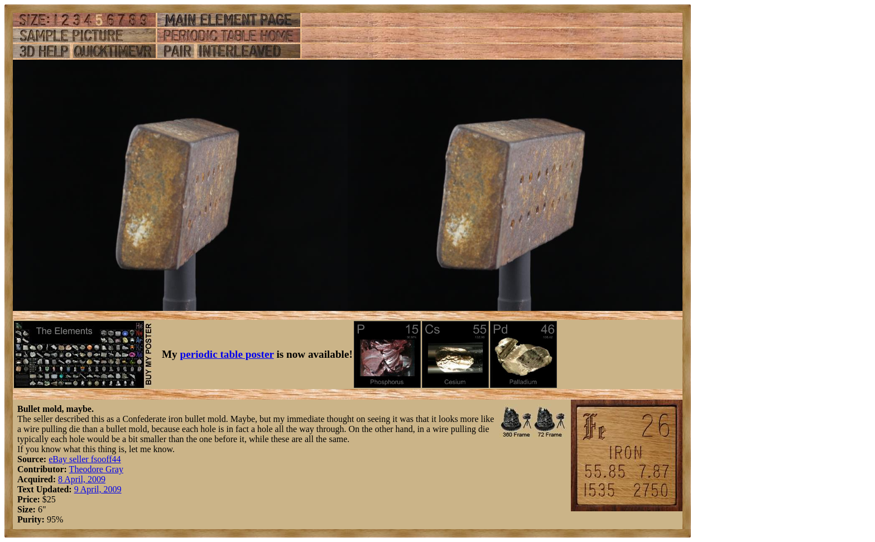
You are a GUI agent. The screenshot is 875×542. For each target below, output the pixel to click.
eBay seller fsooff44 (85, 459)
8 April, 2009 (81, 479)
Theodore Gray (96, 469)
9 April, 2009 (98, 489)
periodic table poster (227, 354)
